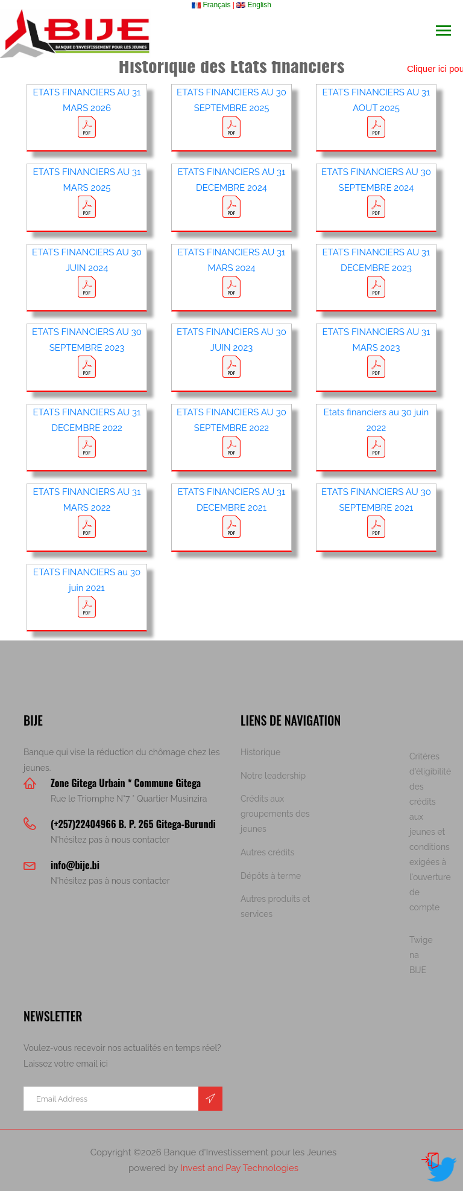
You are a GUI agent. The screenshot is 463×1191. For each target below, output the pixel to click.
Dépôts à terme (271, 876)
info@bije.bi (75, 865)
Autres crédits (267, 852)
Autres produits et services (275, 906)
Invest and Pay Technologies (239, 1168)
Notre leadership (273, 776)
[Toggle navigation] (443, 31)
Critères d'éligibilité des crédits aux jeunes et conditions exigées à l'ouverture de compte (430, 832)
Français (211, 5)
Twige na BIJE (421, 955)
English (253, 5)
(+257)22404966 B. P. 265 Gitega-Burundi (133, 824)
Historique (260, 752)
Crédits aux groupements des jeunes (275, 814)
